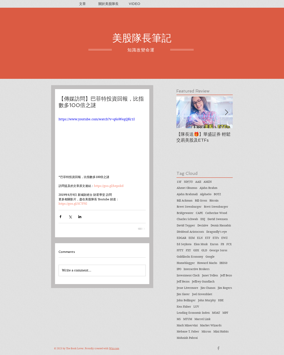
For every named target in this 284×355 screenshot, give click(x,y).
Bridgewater (185, 213)
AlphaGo (205, 194)
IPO (179, 269)
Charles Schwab (187, 219)
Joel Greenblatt (202, 294)
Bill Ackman (184, 200)
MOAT (216, 313)
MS (179, 319)
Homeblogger (186, 263)
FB (222, 244)
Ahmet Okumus (187, 188)
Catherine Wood (216, 213)
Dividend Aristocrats (190, 232)
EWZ (224, 238)
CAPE (199, 213)
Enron (214, 244)
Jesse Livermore (187, 288)
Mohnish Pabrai (187, 338)
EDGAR (181, 238)
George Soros (218, 250)
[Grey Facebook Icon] (218, 348)
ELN (200, 238)
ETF (207, 238)
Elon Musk (201, 244)
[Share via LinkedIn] (80, 216)
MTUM (187, 319)
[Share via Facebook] (60, 216)
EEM (192, 238)
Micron (206, 331)
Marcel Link (202, 319)
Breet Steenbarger (189, 206)
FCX (229, 244)
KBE (221, 300)
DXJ (202, 219)
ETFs (216, 238)
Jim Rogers (225, 288)
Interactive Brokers (196, 269)
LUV (196, 306)
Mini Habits (221, 331)
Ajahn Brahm (208, 188)
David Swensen (217, 219)
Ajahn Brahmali (187, 194)
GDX (196, 250)
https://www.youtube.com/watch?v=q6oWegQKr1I (97, 119)
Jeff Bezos (183, 281)
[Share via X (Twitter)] (70, 216)
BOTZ (217, 194)
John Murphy (207, 300)
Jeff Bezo (226, 275)
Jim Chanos (208, 288)
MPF (225, 313)
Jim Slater (183, 294)
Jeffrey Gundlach (203, 281)
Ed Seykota (184, 244)
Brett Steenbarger (216, 206)
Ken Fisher (184, 306)
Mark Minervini (187, 325)
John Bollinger (186, 300)
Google (210, 256)
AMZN (208, 182)
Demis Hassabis (221, 225)
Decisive (202, 225)
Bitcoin (214, 200)
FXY (188, 250)
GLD (204, 250)
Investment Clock (188, 275)
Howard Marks (207, 263)
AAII (198, 182)
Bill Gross (201, 200)
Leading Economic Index (193, 313)
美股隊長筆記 (141, 38)
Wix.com (114, 348)
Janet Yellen (210, 275)
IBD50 (223, 263)
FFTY (180, 250)
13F (179, 182)
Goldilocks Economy (190, 256)
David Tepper (186, 225)
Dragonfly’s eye (216, 232)
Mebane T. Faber (188, 331)
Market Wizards (210, 325)
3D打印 (188, 182)
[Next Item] (226, 112)
